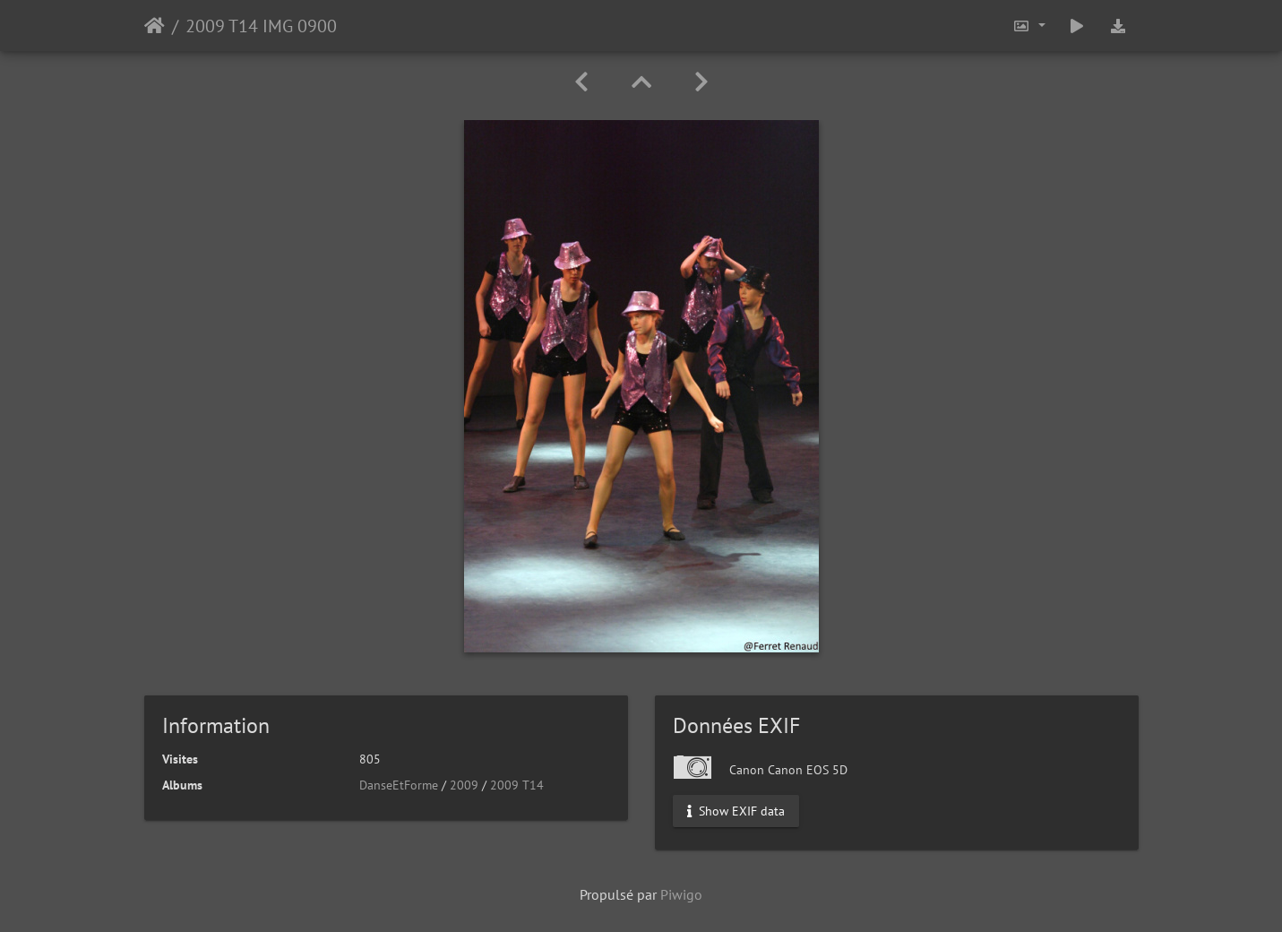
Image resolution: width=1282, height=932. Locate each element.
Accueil (154, 26)
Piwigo (681, 894)
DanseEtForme (398, 785)
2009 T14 (517, 785)
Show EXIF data (736, 811)
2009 (464, 785)
